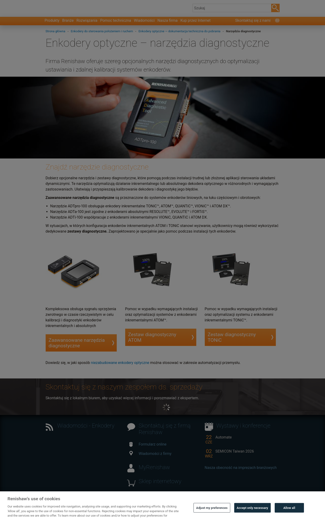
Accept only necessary (252, 511)
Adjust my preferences (211, 511)
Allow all (289, 511)
